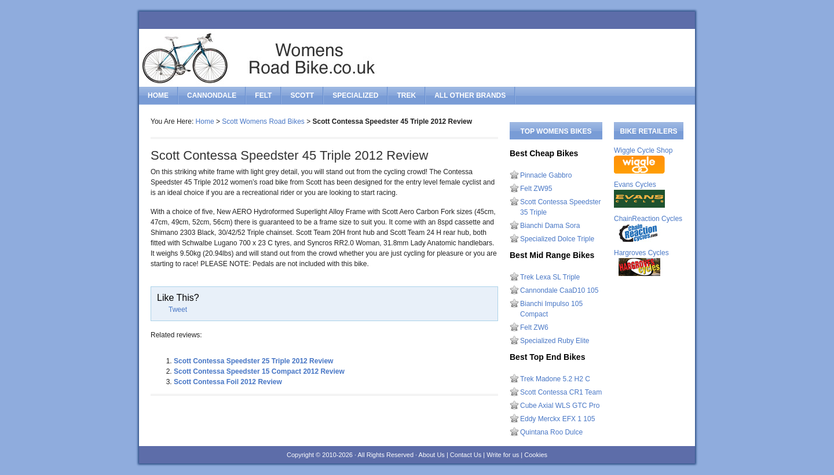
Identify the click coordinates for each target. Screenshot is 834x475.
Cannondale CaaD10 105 (559, 290)
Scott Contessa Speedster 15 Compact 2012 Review (259, 371)
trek (406, 95)
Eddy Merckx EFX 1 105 (557, 419)
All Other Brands (470, 95)
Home (158, 95)
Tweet (178, 309)
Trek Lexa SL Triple (550, 277)
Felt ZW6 (534, 327)
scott (302, 95)
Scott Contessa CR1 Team (561, 392)
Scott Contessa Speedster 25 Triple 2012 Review (253, 361)
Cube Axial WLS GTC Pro (559, 406)
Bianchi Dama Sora (550, 226)
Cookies (535, 454)
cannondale (211, 95)
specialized (355, 95)
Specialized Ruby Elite (554, 341)
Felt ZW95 (536, 189)
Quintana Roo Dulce (551, 432)
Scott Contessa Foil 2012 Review (228, 382)
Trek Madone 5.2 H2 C (555, 379)
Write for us (503, 454)
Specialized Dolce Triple (557, 239)
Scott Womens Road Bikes (263, 121)
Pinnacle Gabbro (546, 175)
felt (263, 95)
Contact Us (465, 454)
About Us (432, 454)
